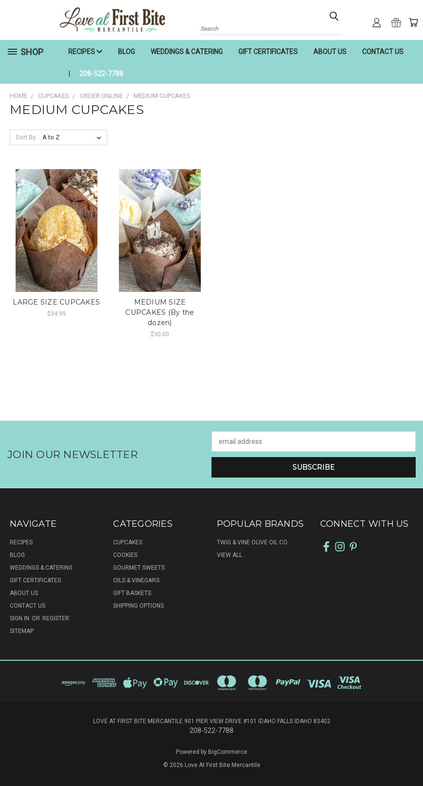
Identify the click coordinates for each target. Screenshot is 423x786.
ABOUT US (329, 52)
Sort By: (26, 137)
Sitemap (22, 631)
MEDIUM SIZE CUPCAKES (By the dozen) (159, 312)
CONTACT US (383, 52)
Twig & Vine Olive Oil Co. (252, 542)
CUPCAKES (127, 542)
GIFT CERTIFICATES (268, 52)
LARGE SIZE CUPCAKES (56, 302)
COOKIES (125, 555)
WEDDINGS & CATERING (187, 52)
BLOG (126, 52)
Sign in (20, 618)
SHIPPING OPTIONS (138, 605)
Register (55, 618)
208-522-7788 (101, 73)
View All (229, 555)
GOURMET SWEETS (139, 567)
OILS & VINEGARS (136, 580)
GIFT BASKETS (132, 593)
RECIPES (85, 52)
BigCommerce (227, 751)
